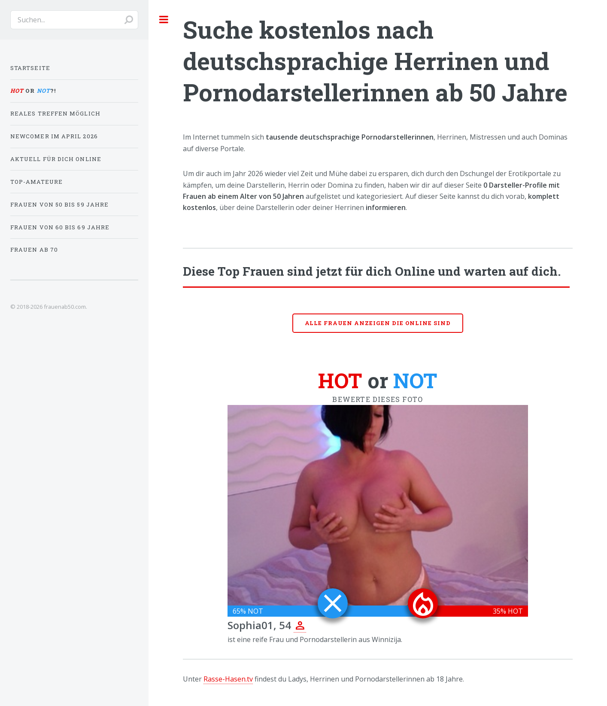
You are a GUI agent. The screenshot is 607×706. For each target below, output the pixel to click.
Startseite (30, 68)
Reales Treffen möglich (55, 113)
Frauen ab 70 (34, 249)
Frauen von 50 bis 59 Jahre (59, 204)
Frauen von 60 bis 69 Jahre (59, 227)
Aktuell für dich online (55, 159)
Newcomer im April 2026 (54, 136)
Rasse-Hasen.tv (228, 679)
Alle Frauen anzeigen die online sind (378, 323)
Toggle (164, 19)
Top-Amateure (36, 182)
